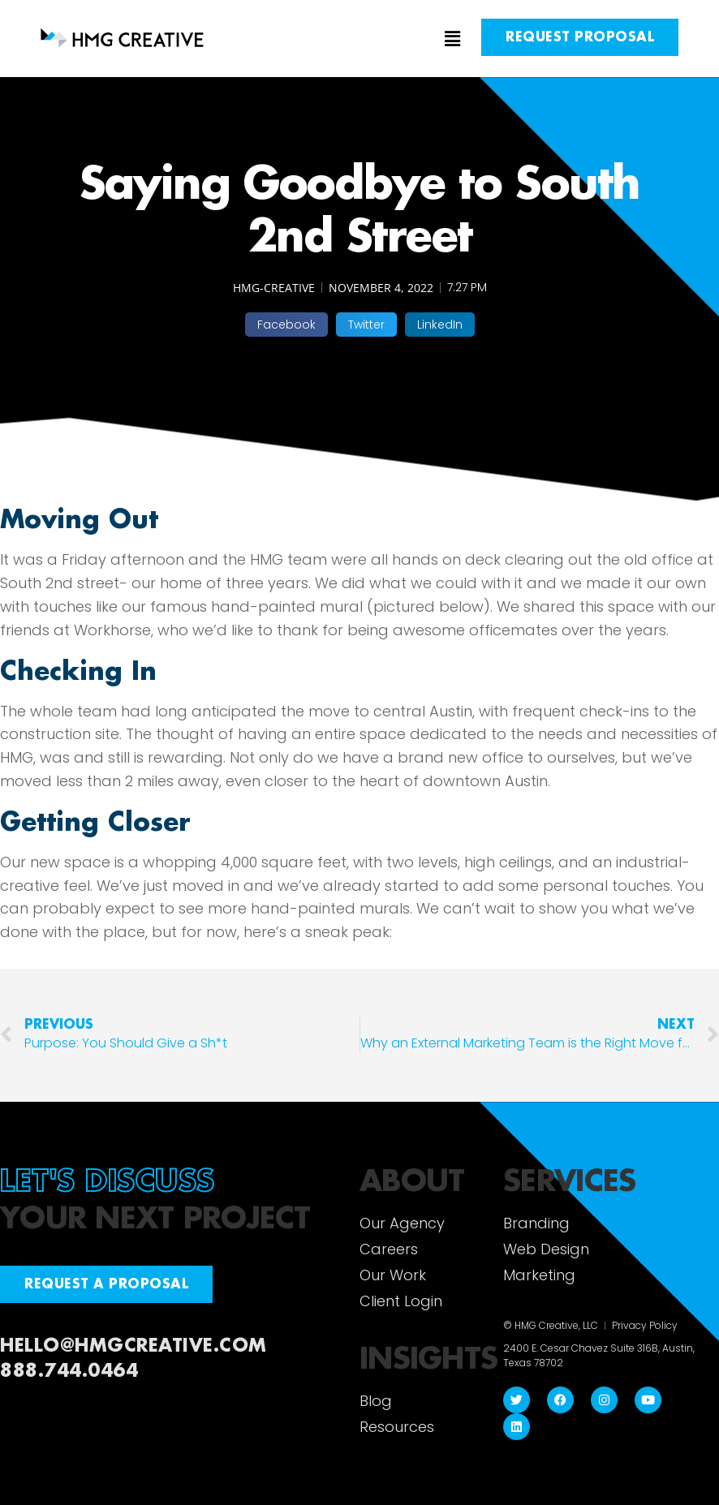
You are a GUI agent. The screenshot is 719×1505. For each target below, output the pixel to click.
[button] (360, 39)
